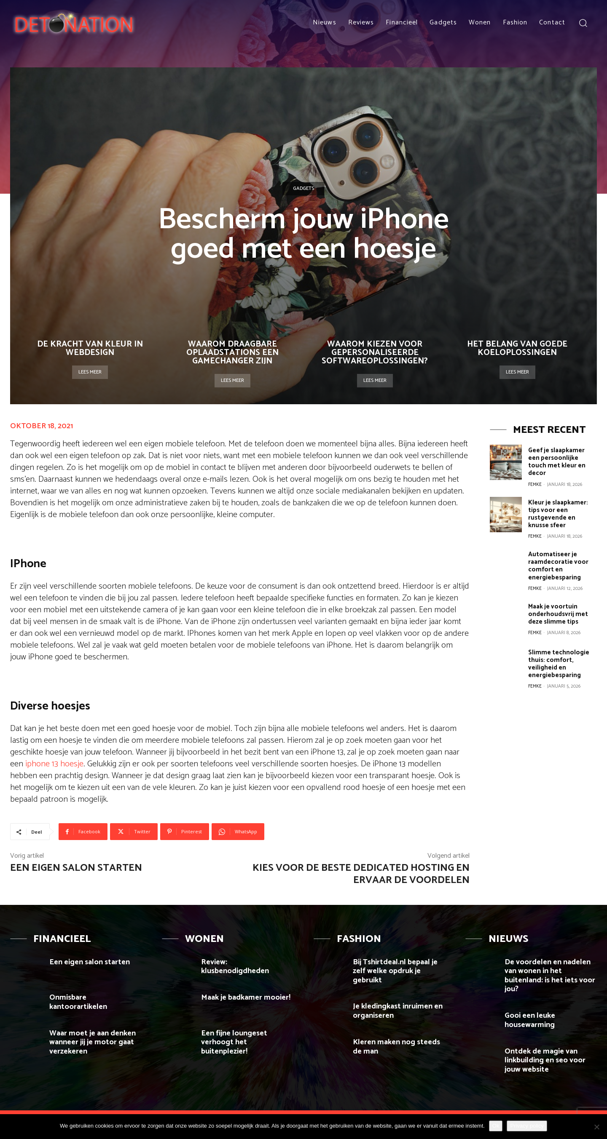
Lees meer (90, 372)
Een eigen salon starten (76, 868)
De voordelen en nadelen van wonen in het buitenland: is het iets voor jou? (550, 976)
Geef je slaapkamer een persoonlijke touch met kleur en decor (557, 461)
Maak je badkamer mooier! (245, 997)
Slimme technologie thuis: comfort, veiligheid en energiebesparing (558, 663)
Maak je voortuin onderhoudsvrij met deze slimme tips (558, 613)
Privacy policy (526, 1126)
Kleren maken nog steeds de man (396, 1047)
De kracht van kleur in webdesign (90, 348)
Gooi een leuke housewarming (530, 1020)
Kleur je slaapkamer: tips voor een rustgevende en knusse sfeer (558, 513)
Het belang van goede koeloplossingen (517, 348)
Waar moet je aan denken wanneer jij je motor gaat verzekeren (92, 1042)
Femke (535, 484)
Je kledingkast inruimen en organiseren (398, 1011)
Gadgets (303, 188)
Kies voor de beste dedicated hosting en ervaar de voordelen (361, 874)
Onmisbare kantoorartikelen (78, 1002)
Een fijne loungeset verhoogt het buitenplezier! (234, 1042)
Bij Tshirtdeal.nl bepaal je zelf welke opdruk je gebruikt (395, 971)
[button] (582, 22)
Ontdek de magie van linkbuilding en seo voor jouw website (545, 1060)
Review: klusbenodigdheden (235, 967)
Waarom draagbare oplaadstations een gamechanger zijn (232, 352)
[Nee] (596, 1127)
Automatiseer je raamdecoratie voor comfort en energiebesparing (558, 565)
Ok (496, 1126)
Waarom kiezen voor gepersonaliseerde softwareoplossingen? (375, 352)
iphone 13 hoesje (54, 764)
